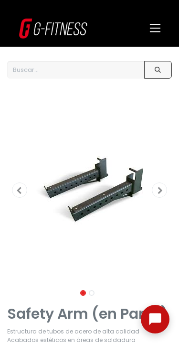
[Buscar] (158, 70)
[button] (19, 190)
